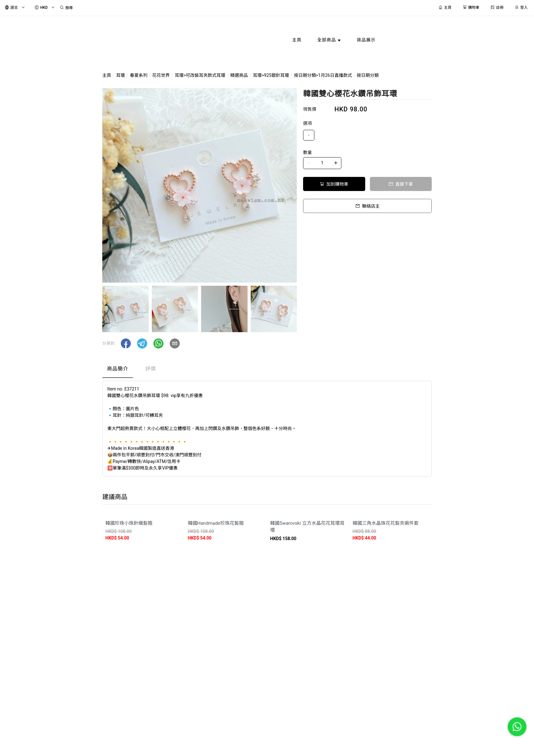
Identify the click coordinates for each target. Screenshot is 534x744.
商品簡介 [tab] (117, 369)
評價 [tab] (150, 369)
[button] (126, 343)
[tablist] (267, 370)
